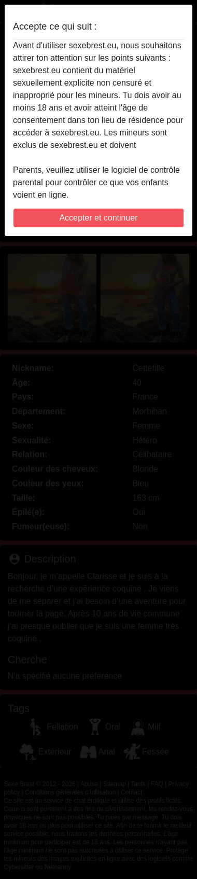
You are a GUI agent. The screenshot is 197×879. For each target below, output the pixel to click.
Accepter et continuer (98, 217)
